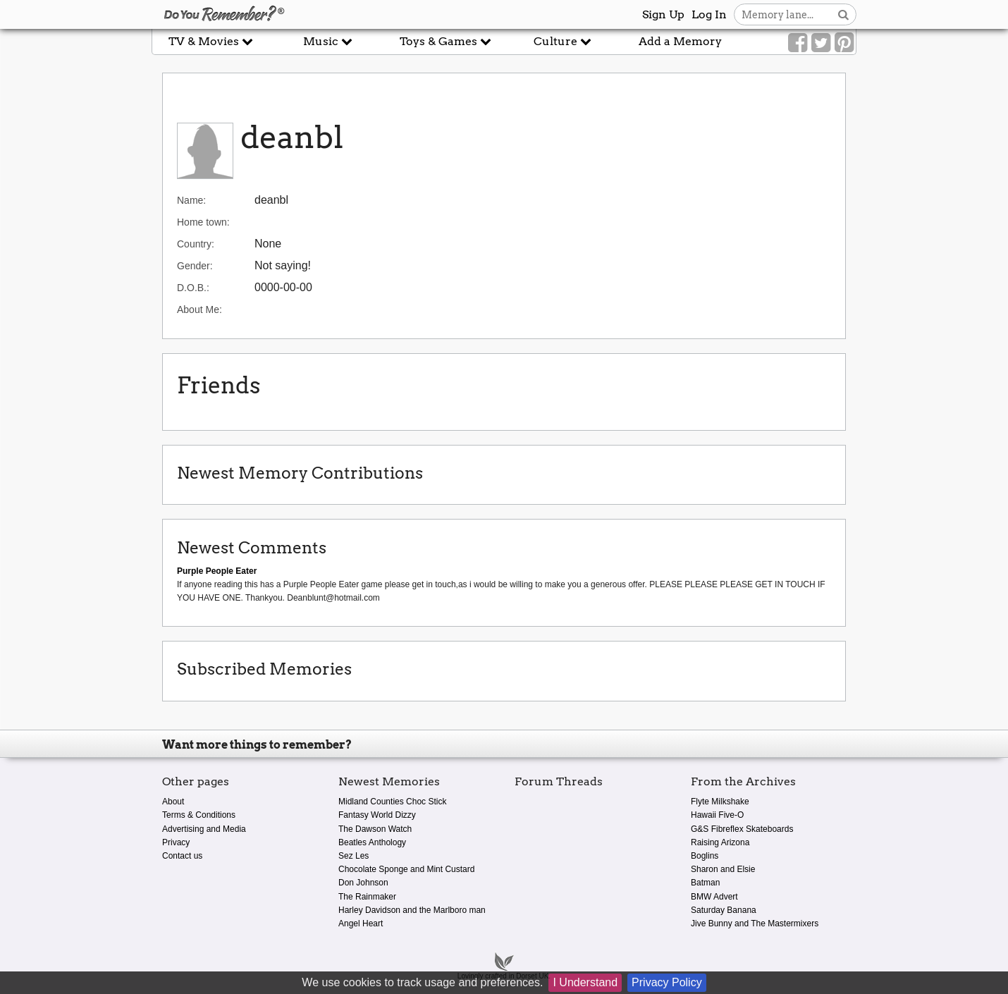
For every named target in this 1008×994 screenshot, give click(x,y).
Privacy (176, 842)
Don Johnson (363, 883)
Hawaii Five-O (717, 815)
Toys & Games (445, 41)
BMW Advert (714, 897)
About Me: (199, 309)
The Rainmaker (367, 897)
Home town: (203, 222)
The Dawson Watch (375, 829)
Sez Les (353, 856)
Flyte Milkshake (720, 801)
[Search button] (843, 14)
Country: (195, 244)
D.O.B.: (193, 287)
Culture (562, 41)
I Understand (585, 982)
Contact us (182, 856)
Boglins (704, 856)
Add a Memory (680, 41)
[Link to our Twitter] (820, 43)
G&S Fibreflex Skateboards (742, 829)
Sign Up (663, 14)
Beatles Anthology (372, 842)
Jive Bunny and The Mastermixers (754, 923)
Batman (705, 883)
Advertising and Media (204, 829)
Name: (191, 200)
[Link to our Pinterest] (844, 43)
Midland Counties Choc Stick (392, 801)
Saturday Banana (723, 910)
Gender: (195, 265)
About (173, 801)
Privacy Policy (667, 982)
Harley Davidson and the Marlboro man (412, 910)
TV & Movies (210, 41)
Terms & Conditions (198, 815)
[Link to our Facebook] (797, 43)
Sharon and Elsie (723, 869)
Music (327, 41)
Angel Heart (360, 923)
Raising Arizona (720, 842)
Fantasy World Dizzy (377, 815)
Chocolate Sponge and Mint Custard (406, 869)
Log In (709, 14)
